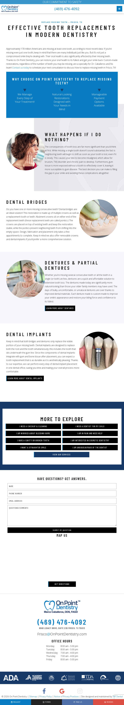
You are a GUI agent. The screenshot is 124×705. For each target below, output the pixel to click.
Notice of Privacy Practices (66, 696)
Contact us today (20, 67)
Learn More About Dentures (60, 308)
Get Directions (62, 584)
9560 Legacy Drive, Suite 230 (62, 628)
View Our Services (62, 454)
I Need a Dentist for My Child (90, 426)
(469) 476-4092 (67, 9)
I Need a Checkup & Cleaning (33, 426)
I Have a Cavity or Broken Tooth (33, 440)
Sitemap (33, 696)
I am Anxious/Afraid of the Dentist (90, 447)
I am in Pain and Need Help (90, 433)
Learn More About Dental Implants (25, 378)
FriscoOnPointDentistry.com (62, 634)
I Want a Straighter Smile (33, 447)
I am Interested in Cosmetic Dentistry (90, 440)
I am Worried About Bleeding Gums (33, 433)
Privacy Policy (45, 696)
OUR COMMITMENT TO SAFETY (62, 2)
